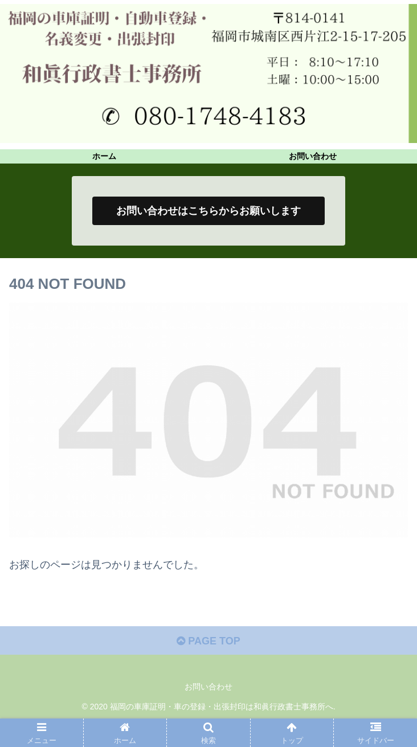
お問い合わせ (208, 686)
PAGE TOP (208, 641)
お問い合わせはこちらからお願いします (208, 211)
